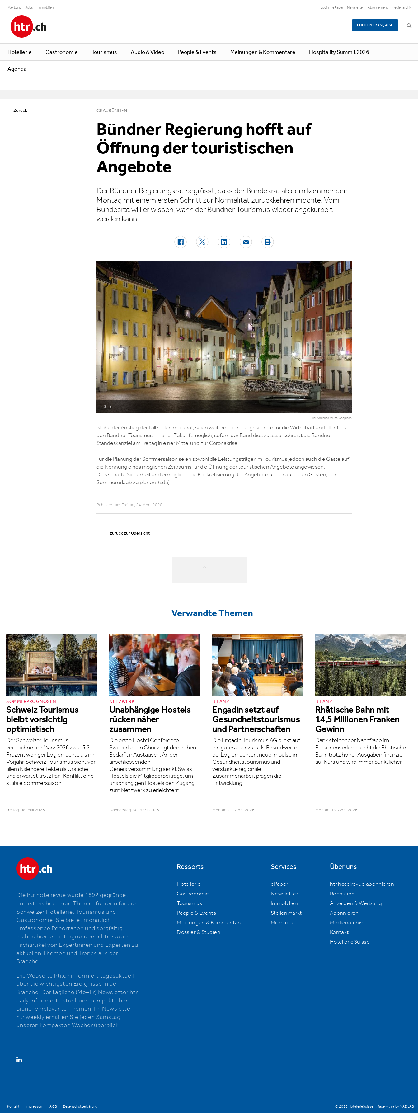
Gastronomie (61, 52)
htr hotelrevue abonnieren (362, 884)
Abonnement (378, 8)
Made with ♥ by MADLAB (395, 1107)
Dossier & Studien (198, 932)
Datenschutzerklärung (80, 1107)
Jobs (29, 8)
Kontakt (339, 932)
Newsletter (355, 8)
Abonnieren (344, 913)
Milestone (283, 922)
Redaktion (342, 893)
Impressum (34, 1107)
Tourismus (104, 52)
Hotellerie (19, 52)
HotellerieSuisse (350, 942)
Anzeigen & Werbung (356, 903)
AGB (53, 1107)
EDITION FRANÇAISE (375, 25)
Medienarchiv (402, 8)
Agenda (16, 69)
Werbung (14, 8)
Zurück (20, 110)
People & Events (197, 52)
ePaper (337, 8)
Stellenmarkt (286, 913)
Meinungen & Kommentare (262, 52)
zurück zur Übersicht (130, 533)
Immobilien (45, 8)
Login (324, 8)
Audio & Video (147, 52)
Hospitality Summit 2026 (339, 52)
